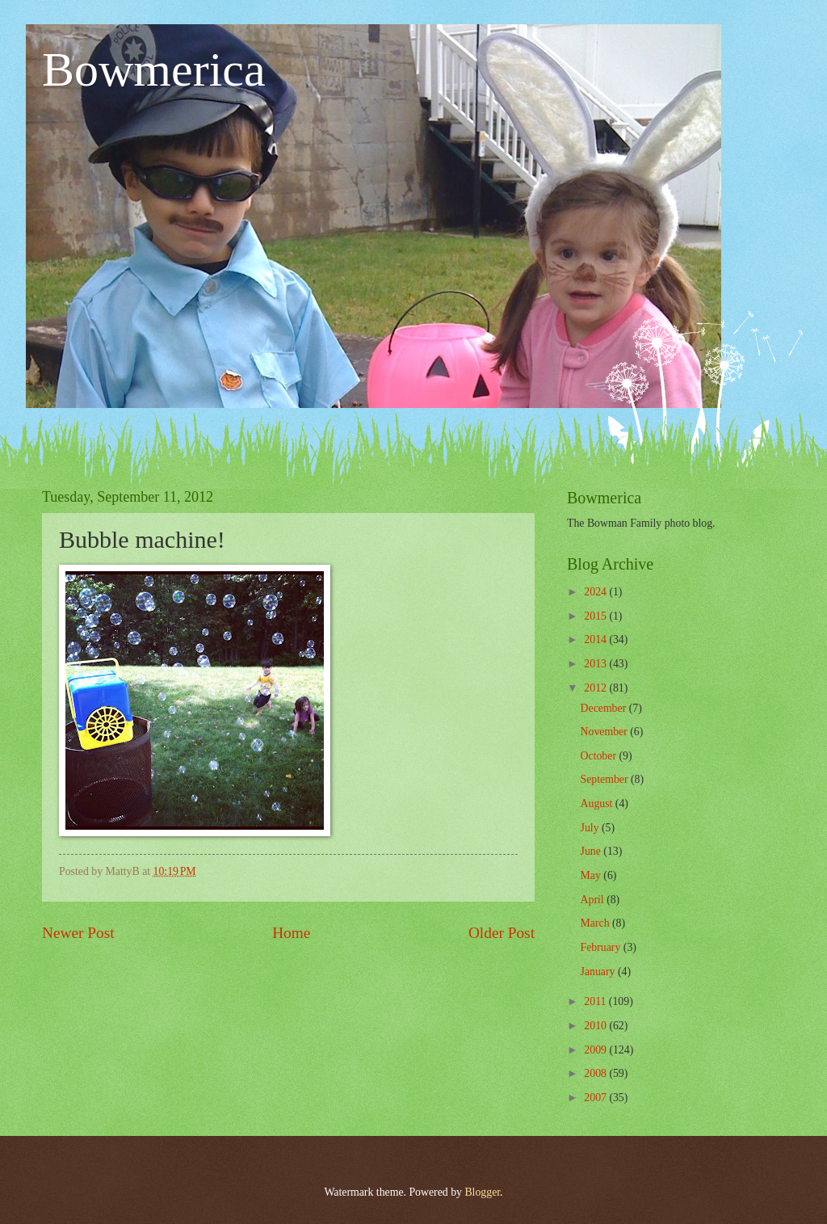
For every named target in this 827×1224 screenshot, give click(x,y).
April (594, 900)
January (599, 971)
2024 (596, 592)
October (600, 756)
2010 (596, 1026)
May (592, 875)
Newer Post (78, 932)
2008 (596, 1073)
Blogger (482, 1192)
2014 (596, 639)
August (598, 803)
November (606, 732)
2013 (596, 664)
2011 (596, 1001)
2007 (596, 1098)
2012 (596, 688)
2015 (596, 616)
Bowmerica (154, 69)
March (596, 923)
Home (291, 932)
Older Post (501, 932)
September (606, 779)
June (592, 851)
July (591, 828)
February (602, 947)
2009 (596, 1050)
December (605, 708)
